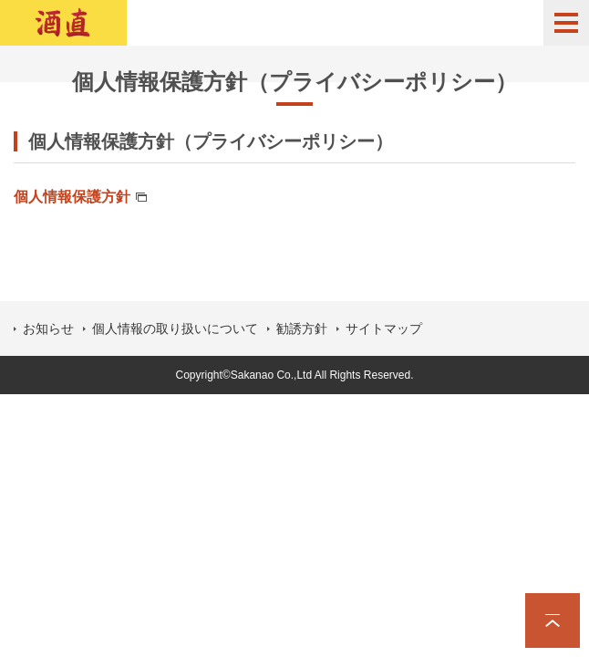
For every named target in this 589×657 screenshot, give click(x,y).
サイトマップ (384, 328)
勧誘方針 (301, 328)
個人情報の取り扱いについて (175, 328)
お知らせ (48, 328)
